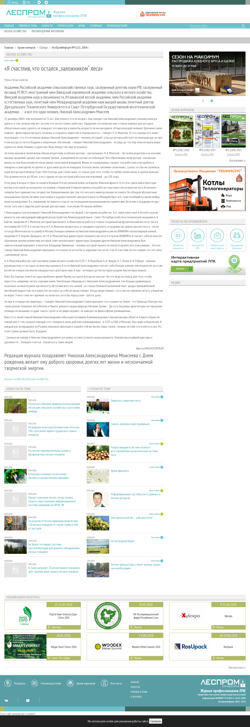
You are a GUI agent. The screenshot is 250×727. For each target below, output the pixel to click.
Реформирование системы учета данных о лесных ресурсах (135, 496)
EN (28, 2)
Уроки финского (120, 471)
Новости (47, 26)
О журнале (96, 26)
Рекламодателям (117, 26)
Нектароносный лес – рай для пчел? (132, 517)
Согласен (155, 721)
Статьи (43, 47)
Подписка (19, 683)
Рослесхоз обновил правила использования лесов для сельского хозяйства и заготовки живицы (54, 407)
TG (46, 2)
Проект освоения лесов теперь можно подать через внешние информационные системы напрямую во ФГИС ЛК (52, 501)
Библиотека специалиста (178, 247)
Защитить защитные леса (125, 400)
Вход (15, 2)
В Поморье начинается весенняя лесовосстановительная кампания (48, 476)
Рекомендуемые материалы (48, 31)
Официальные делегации (236, 247)
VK (39, 2)
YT (28, 700)
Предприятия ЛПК (198, 247)
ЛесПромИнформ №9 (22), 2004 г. (70, 47)
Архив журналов (85, 683)
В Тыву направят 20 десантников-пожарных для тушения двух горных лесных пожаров (54, 569)
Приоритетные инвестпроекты (217, 247)
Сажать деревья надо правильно (130, 424)
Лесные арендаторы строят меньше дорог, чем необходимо (136, 566)
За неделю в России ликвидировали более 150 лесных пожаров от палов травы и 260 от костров (53, 524)
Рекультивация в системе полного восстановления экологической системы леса (134, 451)
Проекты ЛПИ (65, 26)
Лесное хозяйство (15, 31)
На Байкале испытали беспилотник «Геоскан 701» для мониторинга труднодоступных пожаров (53, 431)
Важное (135, 682)
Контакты (116, 683)
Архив (81, 26)
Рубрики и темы (28, 26)
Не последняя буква (122, 541)
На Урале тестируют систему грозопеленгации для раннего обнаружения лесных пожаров (53, 548)
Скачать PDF (181, 154)
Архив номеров (26, 47)
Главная (9, 26)
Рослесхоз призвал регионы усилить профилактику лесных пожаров (49, 452)
